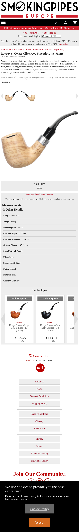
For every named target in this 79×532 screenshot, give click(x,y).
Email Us (30, 360)
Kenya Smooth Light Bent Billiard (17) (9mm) (19, 328)
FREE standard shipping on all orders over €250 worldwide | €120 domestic (39, 28)
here (45, 199)
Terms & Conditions (39, 396)
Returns (39, 446)
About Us (39, 381)
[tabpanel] (19, 319)
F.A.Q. (39, 389)
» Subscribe (49, 33)
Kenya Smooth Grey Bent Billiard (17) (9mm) (50, 328)
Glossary (39, 421)
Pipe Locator (39, 428)
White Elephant (19, 298)
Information (63, 44)
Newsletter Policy (39, 460)
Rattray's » (19, 49)
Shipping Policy (39, 403)
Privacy (39, 439)
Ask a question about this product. (39, 194)
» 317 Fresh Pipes (31, 33)
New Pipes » (7, 49)
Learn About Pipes (39, 414)
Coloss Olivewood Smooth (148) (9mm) (44, 49)
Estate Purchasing (39, 453)
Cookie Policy (29, 496)
